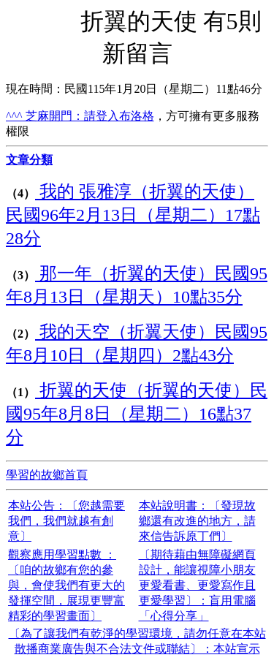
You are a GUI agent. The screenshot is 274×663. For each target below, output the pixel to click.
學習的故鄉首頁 (47, 475)
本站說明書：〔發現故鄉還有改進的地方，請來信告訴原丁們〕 (197, 520)
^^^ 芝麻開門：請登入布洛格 (80, 116)
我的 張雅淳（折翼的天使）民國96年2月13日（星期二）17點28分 (133, 215)
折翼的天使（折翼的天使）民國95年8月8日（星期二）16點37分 (136, 414)
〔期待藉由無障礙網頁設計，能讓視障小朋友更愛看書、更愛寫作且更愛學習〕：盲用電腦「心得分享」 (197, 585)
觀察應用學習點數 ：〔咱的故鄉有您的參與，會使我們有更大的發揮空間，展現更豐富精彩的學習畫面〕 (66, 585)
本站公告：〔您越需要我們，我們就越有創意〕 (66, 520)
